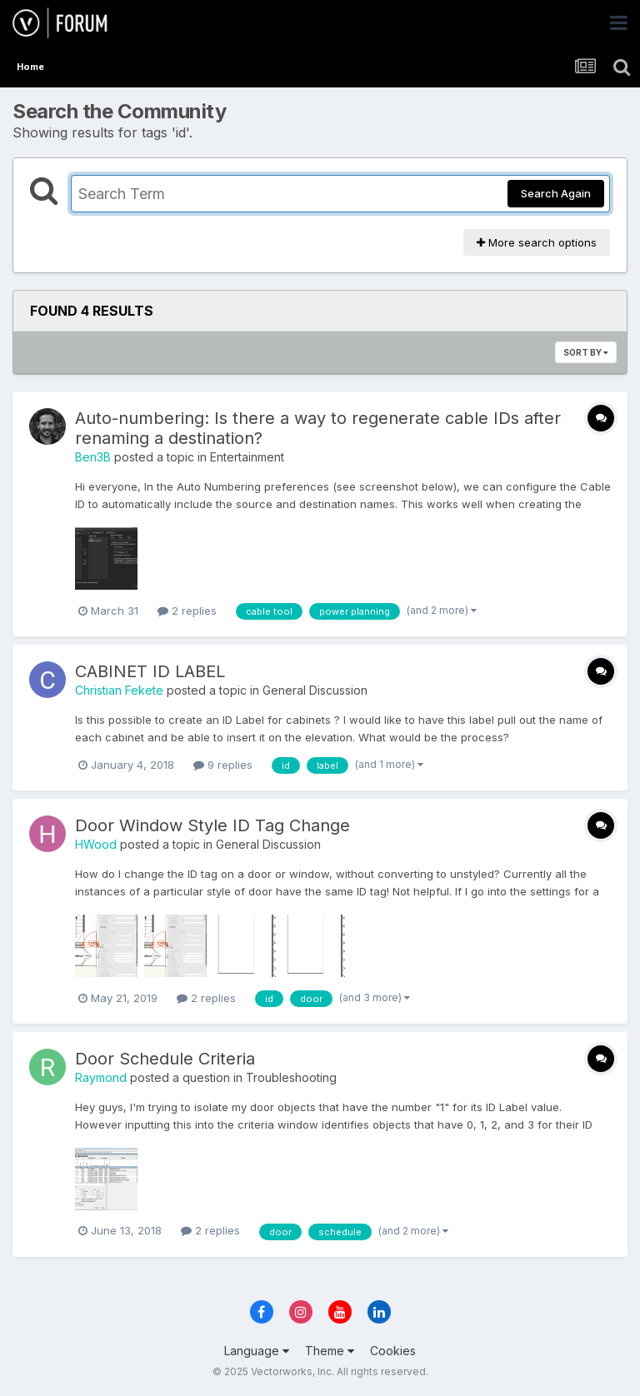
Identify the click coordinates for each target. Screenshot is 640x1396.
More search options (537, 242)
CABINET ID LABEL (150, 671)
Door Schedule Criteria (165, 1059)
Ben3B (93, 457)
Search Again (556, 193)
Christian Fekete (119, 690)
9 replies (222, 764)
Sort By (585, 352)
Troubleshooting (291, 1077)
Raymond (101, 1077)
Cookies (393, 1351)
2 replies (187, 610)
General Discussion (315, 690)
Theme (329, 1351)
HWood (96, 844)
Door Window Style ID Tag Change (212, 825)
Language (256, 1351)
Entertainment (247, 457)
